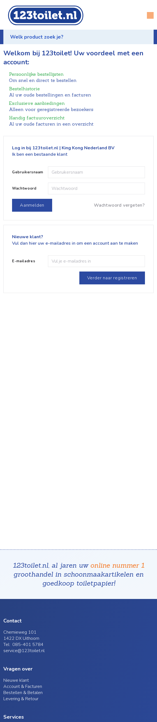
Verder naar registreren (112, 278)
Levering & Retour (20, 699)
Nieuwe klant (16, 680)
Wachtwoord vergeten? (119, 205)
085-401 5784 (27, 644)
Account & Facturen (22, 686)
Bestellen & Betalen (23, 693)
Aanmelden (32, 205)
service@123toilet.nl (24, 651)
